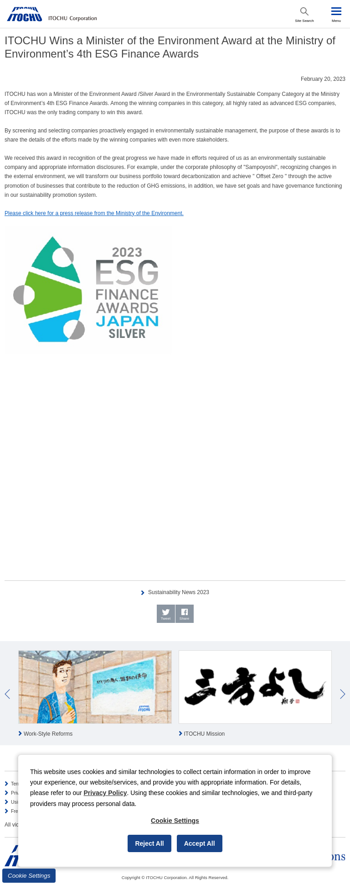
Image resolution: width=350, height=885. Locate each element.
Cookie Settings (29, 875)
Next (342, 694)
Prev (7, 694)
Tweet (165, 618)
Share (184, 618)
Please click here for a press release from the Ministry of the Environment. (94, 213)
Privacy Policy (105, 792)
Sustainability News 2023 (178, 592)
